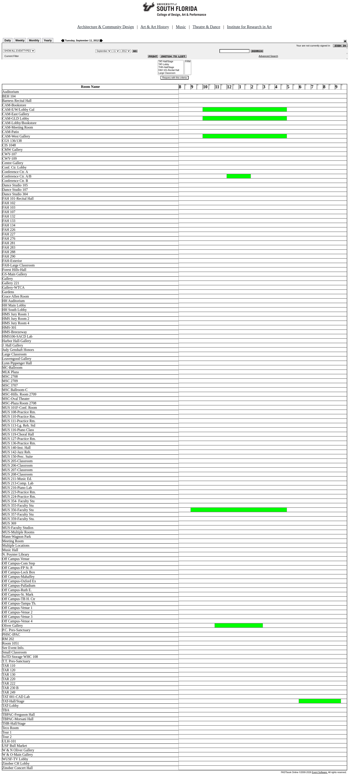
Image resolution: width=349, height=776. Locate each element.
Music (181, 27)
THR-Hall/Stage (170, 67)
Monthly (34, 40)
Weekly (19, 40)
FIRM (188, 61)
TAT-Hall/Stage (170, 61)
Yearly (48, 40)
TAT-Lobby (170, 64)
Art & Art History (154, 27)
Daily (7, 40)
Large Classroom (170, 73)
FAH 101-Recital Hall (170, 70)
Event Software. (320, 772)
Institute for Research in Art (249, 27)
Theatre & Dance (206, 27)
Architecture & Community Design (105, 27)
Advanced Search (268, 56)
